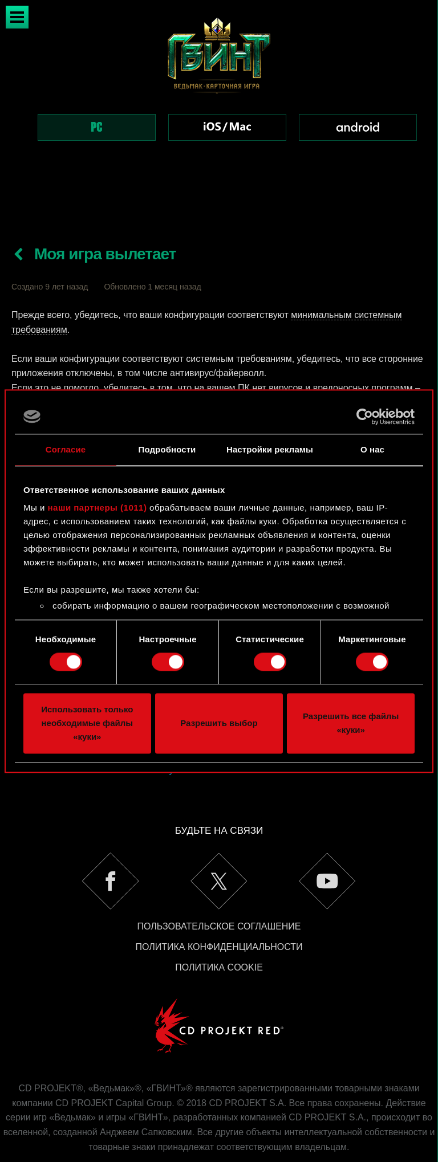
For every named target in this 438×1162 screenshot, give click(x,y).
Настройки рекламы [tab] (269, 449)
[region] (219, 94)
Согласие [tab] (66, 449)
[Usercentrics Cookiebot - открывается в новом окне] (365, 416)
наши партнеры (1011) (97, 507)
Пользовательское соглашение (219, 886)
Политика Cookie (219, 927)
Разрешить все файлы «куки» (351, 723)
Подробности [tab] (167, 449)
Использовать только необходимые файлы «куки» (87, 722)
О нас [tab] (372, 449)
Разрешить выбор (218, 723)
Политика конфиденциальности (219, 906)
